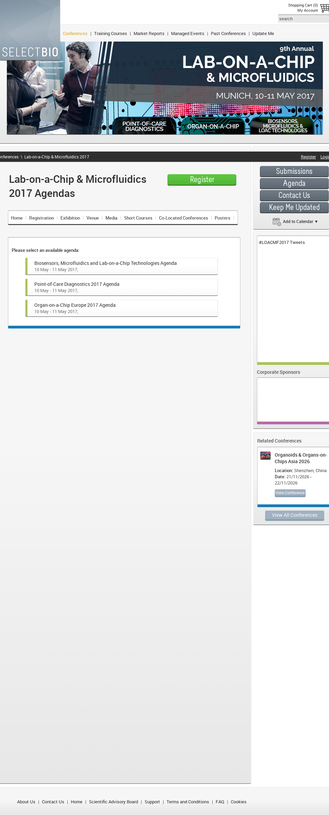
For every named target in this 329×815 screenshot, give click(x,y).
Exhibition (70, 218)
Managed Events (187, 33)
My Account (307, 10)
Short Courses (138, 218)
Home (17, 218)
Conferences (75, 33)
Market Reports (149, 33)
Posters (222, 218)
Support (152, 802)
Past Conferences (228, 33)
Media (111, 218)
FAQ (220, 802)
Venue (93, 218)
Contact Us (53, 802)
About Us (26, 802)
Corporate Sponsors (278, 372)
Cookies (239, 802)
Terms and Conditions (188, 802)
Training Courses (110, 33)
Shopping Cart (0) (303, 5)
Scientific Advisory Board (113, 802)
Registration (41, 218)
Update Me (263, 33)
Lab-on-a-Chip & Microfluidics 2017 (56, 156)
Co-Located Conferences (183, 218)
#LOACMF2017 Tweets (282, 242)
